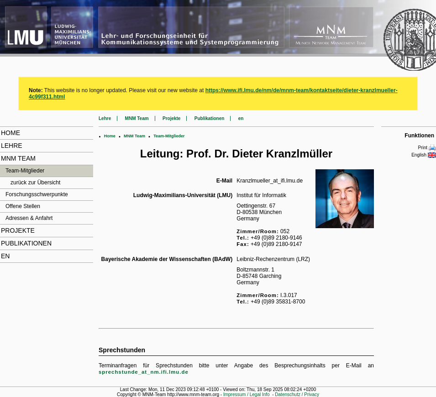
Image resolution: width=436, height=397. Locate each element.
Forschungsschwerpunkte (36, 194)
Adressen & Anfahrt (29, 218)
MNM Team (18, 158)
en (5, 256)
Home (10, 132)
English (423, 155)
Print (427, 147)
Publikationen (26, 243)
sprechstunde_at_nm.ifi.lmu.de (144, 372)
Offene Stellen (22, 206)
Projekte (18, 230)
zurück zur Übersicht (35, 182)
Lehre (11, 145)
